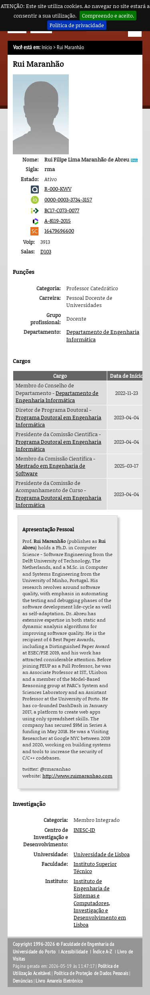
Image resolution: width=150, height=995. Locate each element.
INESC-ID (84, 829)
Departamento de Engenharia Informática (57, 396)
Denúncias (22, 981)
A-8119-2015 (57, 220)
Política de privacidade (77, 25)
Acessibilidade (74, 952)
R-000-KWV (57, 188)
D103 (45, 251)
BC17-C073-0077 (61, 210)
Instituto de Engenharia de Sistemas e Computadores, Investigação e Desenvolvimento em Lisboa (100, 903)
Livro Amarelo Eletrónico (59, 981)
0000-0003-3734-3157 (68, 199)
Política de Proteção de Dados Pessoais (91, 973)
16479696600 (59, 230)
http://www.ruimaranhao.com (77, 776)
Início (47, 47)
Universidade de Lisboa (102, 854)
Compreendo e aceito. (108, 15)
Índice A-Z (102, 952)
